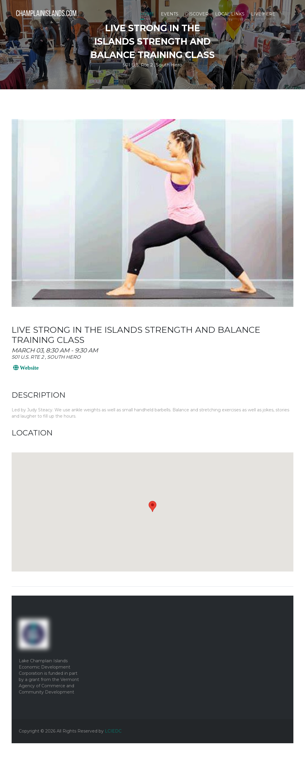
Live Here (263, 14)
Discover (196, 14)
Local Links (230, 14)
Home (147, 14)
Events (169, 14)
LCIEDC (113, 731)
